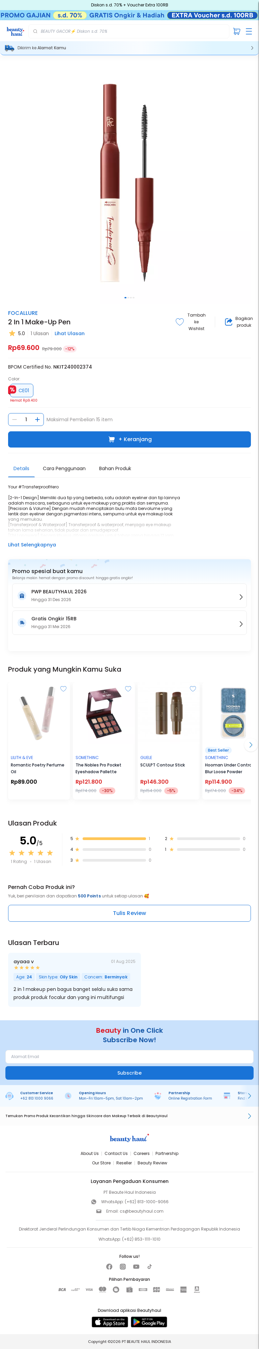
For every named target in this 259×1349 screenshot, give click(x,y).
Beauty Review (152, 1163)
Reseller (124, 1163)
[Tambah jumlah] (37, 419)
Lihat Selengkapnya (32, 544)
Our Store (101, 1163)
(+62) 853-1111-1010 (141, 1239)
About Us (90, 1153)
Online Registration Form (190, 1098)
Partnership (166, 1153)
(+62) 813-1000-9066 (147, 1202)
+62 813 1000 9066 (36, 1098)
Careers (142, 1153)
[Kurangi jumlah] (14, 419)
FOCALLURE (23, 313)
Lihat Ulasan (70, 333)
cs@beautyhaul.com (142, 1211)
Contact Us (116, 1153)
